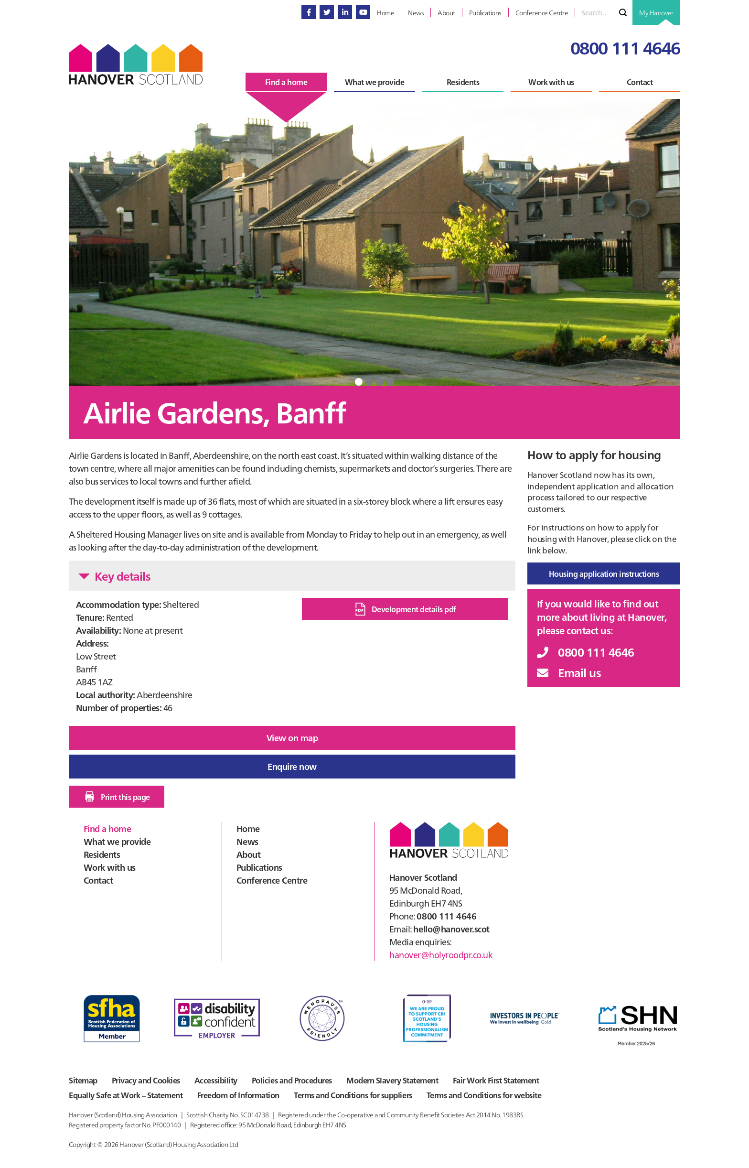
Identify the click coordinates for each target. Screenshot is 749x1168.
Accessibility (219, 1079)
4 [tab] (390, 382)
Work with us (110, 865)
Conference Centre (271, 878)
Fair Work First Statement (503, 1079)
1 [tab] (359, 382)
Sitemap (83, 1079)
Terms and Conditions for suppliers (357, 1094)
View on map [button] (292, 738)
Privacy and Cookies (147, 1079)
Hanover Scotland (136, 64)
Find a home (107, 827)
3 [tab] (380, 382)
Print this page (116, 795)
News (247, 839)
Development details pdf (405, 609)
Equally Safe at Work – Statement (125, 1094)
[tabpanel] (374, 242)
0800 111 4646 (625, 47)
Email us (569, 672)
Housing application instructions (604, 573)
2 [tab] (369, 382)
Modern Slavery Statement (398, 1079)
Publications (259, 865)
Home (248, 827)
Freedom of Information (240, 1094)
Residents (102, 852)
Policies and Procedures (296, 1079)
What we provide (117, 839)
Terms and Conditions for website (490, 1094)
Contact (98, 878)
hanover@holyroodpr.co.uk (440, 953)
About (248, 852)
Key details (114, 576)
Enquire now (292, 765)
